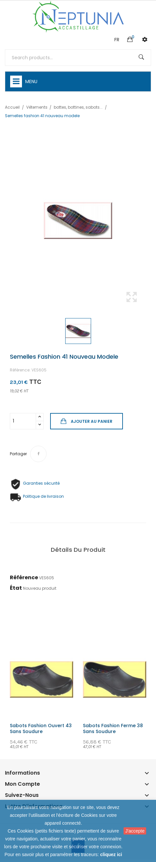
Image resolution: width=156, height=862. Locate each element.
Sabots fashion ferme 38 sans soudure (113, 728)
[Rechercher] (78, 57)
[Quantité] (23, 421)
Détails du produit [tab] (78, 550)
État (16, 588)
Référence (24, 577)
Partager (38, 454)
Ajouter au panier (91, 421)
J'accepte (135, 831)
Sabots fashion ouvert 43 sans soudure (41, 728)
